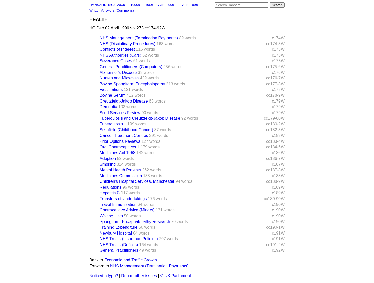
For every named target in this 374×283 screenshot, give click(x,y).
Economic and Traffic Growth (130, 260)
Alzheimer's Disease (118, 72)
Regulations (110, 187)
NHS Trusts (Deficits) (119, 244)
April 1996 (166, 5)
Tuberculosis (111, 124)
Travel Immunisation (118, 204)
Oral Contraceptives (118, 147)
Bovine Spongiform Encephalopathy (132, 84)
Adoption (108, 158)
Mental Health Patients (120, 170)
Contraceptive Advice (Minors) (127, 210)
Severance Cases (116, 61)
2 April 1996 (189, 5)
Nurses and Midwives (119, 78)
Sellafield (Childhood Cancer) (126, 130)
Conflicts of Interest (117, 49)
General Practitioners (119, 250)
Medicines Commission (121, 176)
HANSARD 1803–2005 (107, 5)
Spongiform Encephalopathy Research (135, 221)
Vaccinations (111, 89)
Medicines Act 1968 (117, 152)
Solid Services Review (120, 112)
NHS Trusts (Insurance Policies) (129, 239)
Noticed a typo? (103, 276)
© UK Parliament (175, 276)
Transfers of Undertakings (123, 199)
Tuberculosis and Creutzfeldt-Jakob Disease (140, 118)
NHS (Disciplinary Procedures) (127, 44)
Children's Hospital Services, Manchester (137, 181)
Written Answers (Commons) (111, 10)
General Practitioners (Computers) (131, 67)
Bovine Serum (113, 95)
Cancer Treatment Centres (124, 135)
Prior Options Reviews (120, 141)
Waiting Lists (111, 216)
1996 (149, 5)
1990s (135, 5)
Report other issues (139, 276)
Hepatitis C (110, 193)
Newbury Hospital (116, 233)
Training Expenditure (118, 227)
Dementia (108, 107)
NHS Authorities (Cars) (120, 55)
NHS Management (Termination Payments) (139, 38)
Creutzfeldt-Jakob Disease (124, 101)
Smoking (108, 164)
